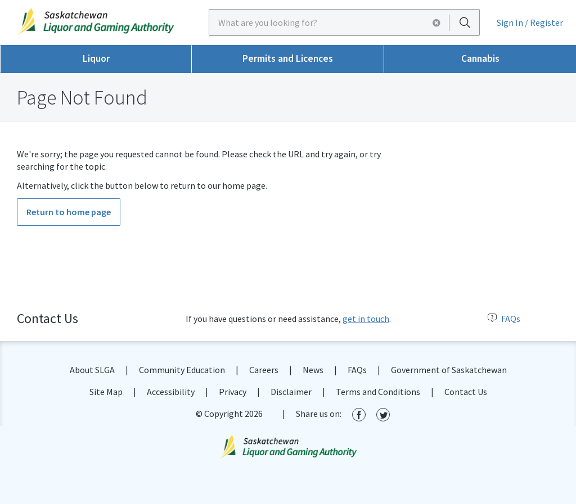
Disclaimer (291, 391)
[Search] (464, 22)
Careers (263, 369)
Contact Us (465, 391)
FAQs (504, 318)
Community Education (182, 369)
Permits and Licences (287, 58)
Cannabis (480, 58)
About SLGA (92, 369)
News (313, 369)
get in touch (366, 318)
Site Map (106, 391)
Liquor (96, 58)
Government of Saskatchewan (449, 369)
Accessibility (171, 391)
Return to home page (68, 211)
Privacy (232, 391)
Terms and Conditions (378, 391)
